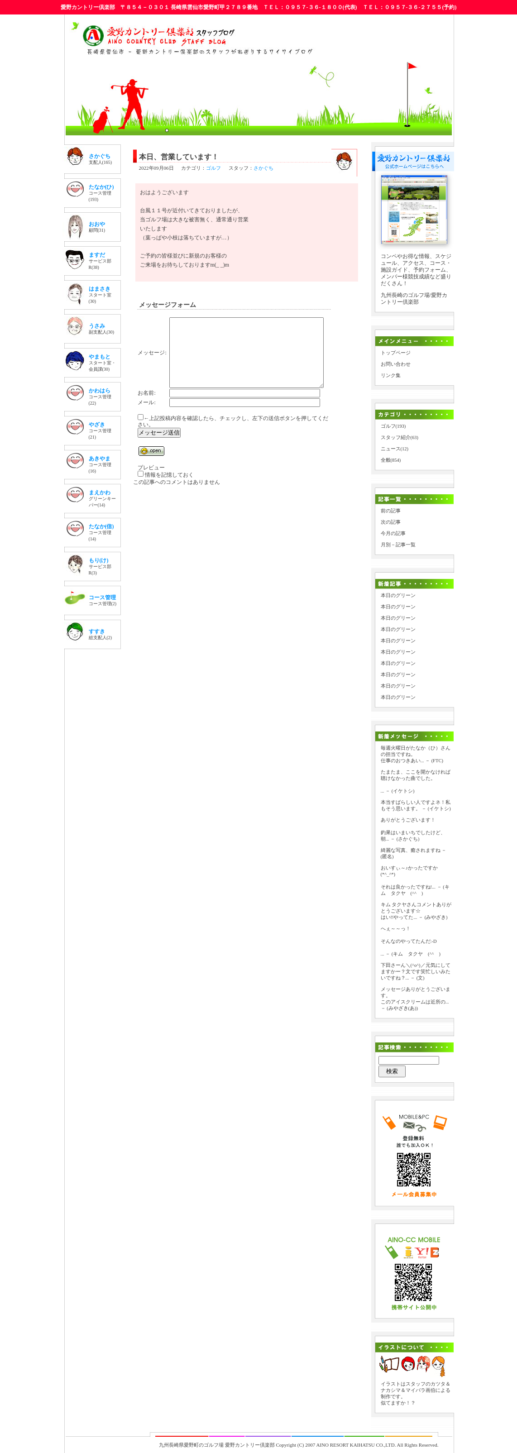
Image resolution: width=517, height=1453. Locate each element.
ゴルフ (213, 168)
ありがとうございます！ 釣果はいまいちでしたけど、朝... (413, 829)
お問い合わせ (396, 364)
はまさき (99, 289)
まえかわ (99, 492)
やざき (97, 424)
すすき (97, 631)
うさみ (97, 326)
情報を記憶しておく (169, 488)
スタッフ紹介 (396, 437)
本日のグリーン (398, 595)
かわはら (99, 390)
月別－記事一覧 (398, 544)
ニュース (391, 448)
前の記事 (391, 510)
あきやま (99, 458)
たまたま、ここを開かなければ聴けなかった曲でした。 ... (415, 781)
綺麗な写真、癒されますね (410, 850)
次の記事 (391, 522)
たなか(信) (101, 526)
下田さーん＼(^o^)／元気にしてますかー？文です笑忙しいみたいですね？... (415, 971)
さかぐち (99, 156)
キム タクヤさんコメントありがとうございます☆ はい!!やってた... (416, 911)
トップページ (396, 352)
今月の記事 (393, 533)
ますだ (97, 255)
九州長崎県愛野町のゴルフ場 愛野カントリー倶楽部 (217, 1445)
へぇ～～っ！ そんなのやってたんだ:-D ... (409, 941)
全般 (386, 460)
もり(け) (99, 560)
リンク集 (391, 375)
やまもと (99, 357)
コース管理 (102, 597)
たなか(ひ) (101, 187)
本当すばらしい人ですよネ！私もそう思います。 (415, 805)
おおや (97, 224)
